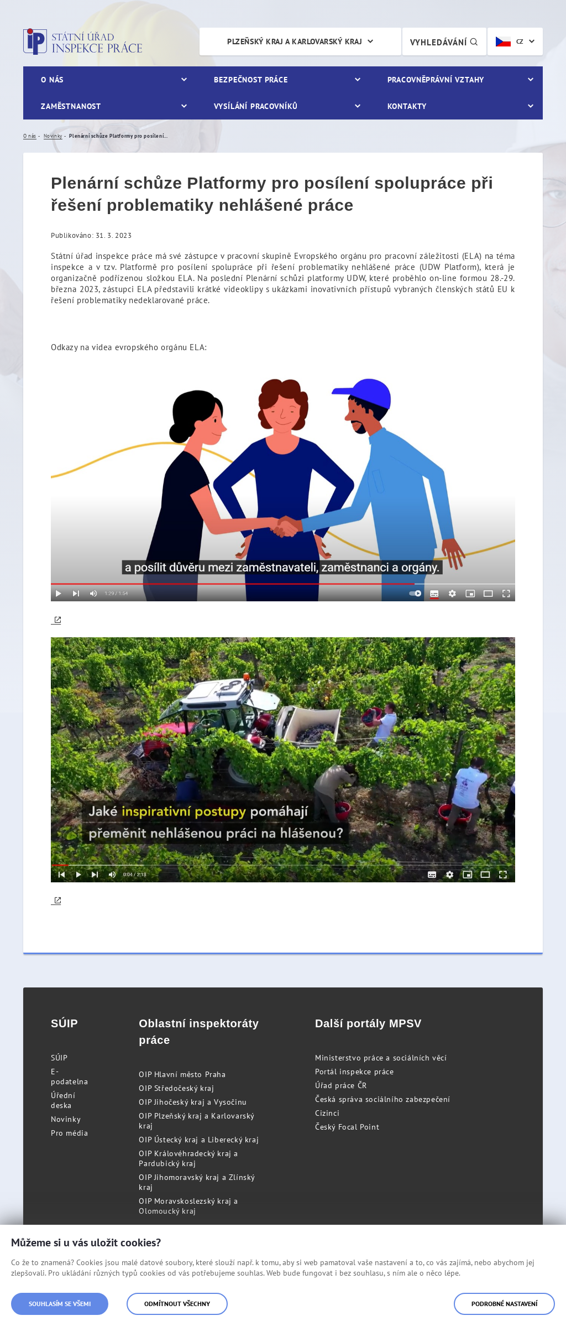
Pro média (69, 1133)
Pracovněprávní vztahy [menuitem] (436, 80)
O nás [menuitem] (52, 80)
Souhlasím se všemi (60, 1303)
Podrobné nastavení (504, 1303)
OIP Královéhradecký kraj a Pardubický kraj (188, 1158)
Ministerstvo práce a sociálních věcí (381, 1058)
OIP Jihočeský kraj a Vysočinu (193, 1102)
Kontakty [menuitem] (407, 106)
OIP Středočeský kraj (176, 1088)
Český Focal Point (347, 1127)
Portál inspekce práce (354, 1072)
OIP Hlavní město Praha (182, 1074)
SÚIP (59, 1058)
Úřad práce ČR (341, 1085)
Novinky (66, 1119)
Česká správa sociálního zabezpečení (382, 1099)
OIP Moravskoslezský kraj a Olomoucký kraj (188, 1206)
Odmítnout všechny (177, 1303)
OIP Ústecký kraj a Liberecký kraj (199, 1140)
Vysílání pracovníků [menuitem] (256, 106)
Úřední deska (63, 1100)
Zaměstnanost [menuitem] (71, 106)
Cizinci (327, 1113)
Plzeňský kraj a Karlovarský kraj (294, 41)
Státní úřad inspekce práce (82, 41)
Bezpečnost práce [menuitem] (250, 80)
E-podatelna (69, 1076)
